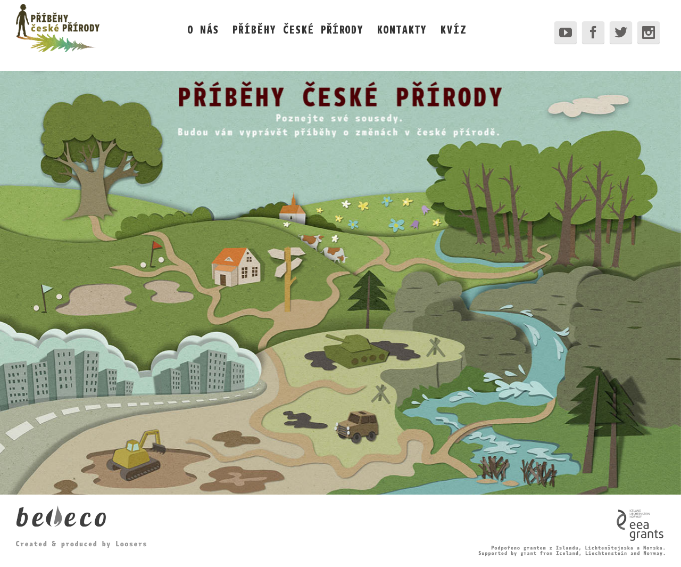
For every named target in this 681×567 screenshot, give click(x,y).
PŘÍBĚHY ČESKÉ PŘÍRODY (297, 29)
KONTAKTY (402, 29)
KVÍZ (453, 29)
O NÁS (203, 29)
